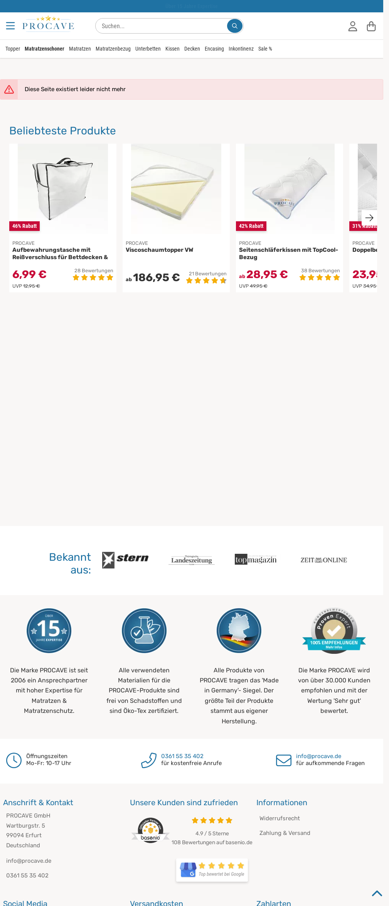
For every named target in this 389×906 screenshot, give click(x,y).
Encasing (214, 49)
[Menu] (11, 26)
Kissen (172, 49)
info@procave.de (318, 756)
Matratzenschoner (44, 49)
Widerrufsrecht (279, 818)
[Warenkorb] (371, 25)
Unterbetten (148, 49)
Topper (12, 49)
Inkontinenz (241, 49)
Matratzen (80, 49)
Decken (192, 49)
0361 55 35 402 (182, 756)
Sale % (265, 49)
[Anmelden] (353, 25)
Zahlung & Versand (284, 833)
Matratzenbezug (113, 49)
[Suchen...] (234, 26)
